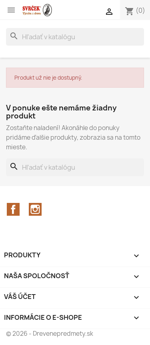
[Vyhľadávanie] (75, 37)
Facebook (13, 209)
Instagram (35, 209)
